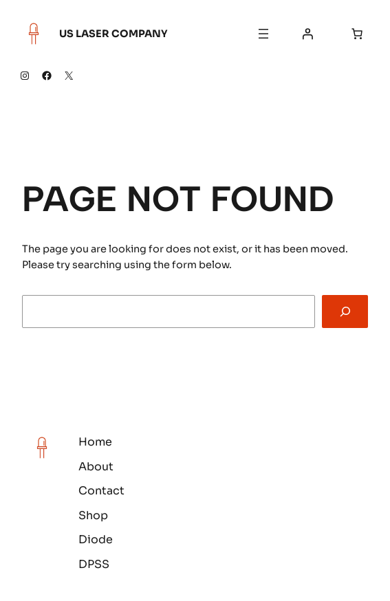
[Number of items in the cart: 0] (357, 33)
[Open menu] (263, 33)
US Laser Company (113, 34)
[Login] (307, 33)
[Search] (345, 311)
